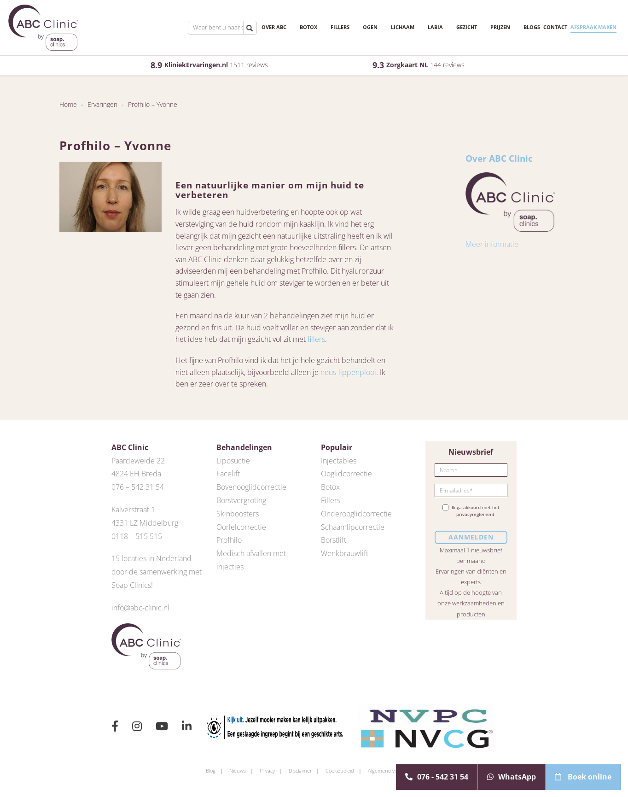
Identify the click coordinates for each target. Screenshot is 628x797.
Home (68, 104)
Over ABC (259, 27)
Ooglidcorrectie (346, 474)
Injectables (338, 461)
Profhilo (229, 540)
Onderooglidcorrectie (356, 514)
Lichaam (388, 27)
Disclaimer (300, 770)
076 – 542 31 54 (137, 487)
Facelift (228, 474)
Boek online (583, 777)
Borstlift (333, 540)
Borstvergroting (241, 500)
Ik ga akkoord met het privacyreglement (471, 510)
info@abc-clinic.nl (140, 608)
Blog (210, 770)
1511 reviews (249, 64)
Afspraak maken (574, 26)
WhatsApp (511, 777)
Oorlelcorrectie (241, 527)
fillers (316, 339)
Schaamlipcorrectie (352, 527)
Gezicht (452, 27)
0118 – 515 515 (136, 536)
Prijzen (486, 27)
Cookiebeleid (340, 770)
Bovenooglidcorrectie (251, 487)
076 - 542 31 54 (436, 777)
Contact (536, 26)
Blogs (512, 26)
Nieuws (237, 770)
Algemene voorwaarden (395, 770)
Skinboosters (237, 514)
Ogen (355, 27)
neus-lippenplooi (348, 372)
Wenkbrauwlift (344, 553)
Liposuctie (233, 461)
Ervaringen (102, 104)
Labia (421, 27)
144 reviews (447, 64)
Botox (294, 27)
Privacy (267, 770)
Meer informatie (491, 244)
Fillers (325, 27)
